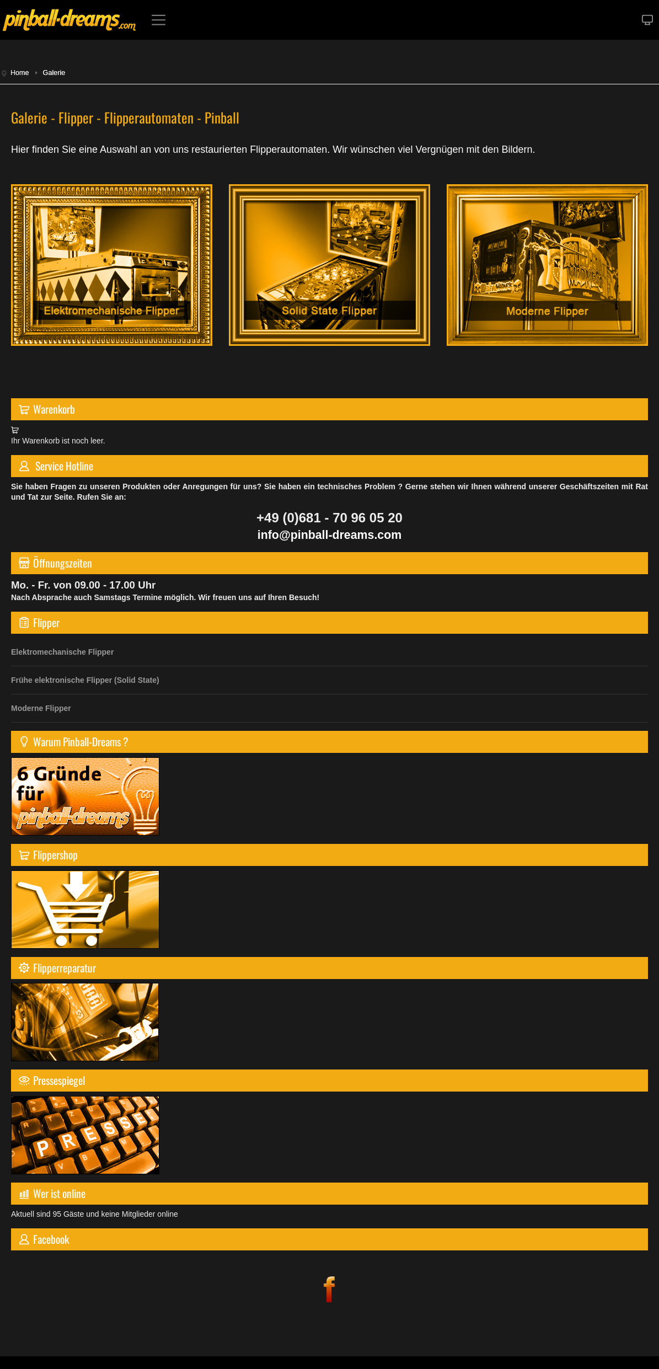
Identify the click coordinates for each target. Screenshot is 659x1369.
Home (19, 73)
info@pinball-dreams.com (329, 535)
